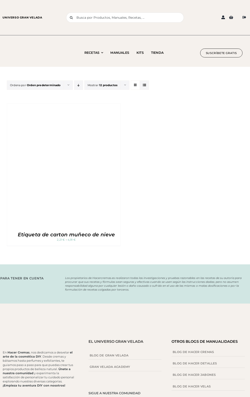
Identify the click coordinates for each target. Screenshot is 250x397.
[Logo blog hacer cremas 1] (27, 48)
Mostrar (103, 85)
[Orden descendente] (78, 85)
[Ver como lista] (144, 85)
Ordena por (35, 85)
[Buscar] (71, 18)
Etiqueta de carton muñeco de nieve (66, 235)
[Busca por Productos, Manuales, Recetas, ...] (125, 18)
